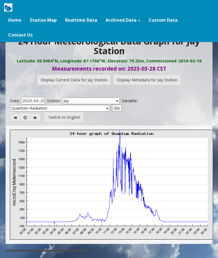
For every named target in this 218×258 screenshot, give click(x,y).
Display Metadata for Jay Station (147, 79)
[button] (122, 19)
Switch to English (63, 117)
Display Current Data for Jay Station (74, 79)
